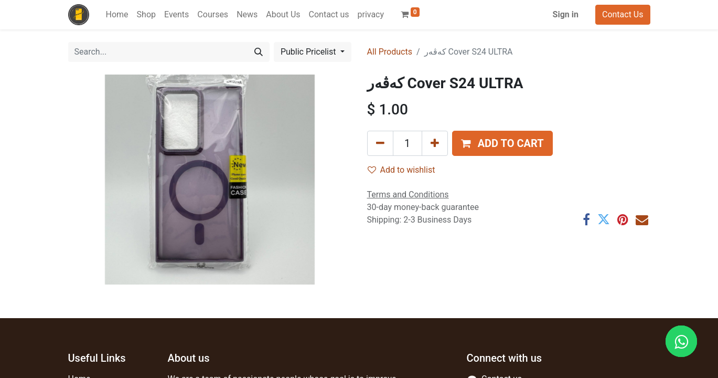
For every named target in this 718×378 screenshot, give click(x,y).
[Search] (259, 52)
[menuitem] (117, 14)
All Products (389, 52)
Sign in (565, 14)
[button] (502, 143)
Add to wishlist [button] (401, 170)
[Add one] (435, 143)
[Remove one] (380, 143)
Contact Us (623, 14)
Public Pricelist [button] (309, 52)
